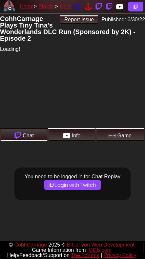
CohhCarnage (30, 245)
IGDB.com (99, 250)
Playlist (46, 6)
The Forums (85, 255)
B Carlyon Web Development (101, 245)
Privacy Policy (120, 255)
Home (27, 6)
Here (65, 6)
